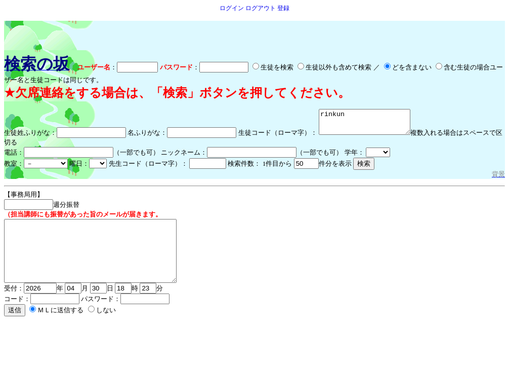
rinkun (369, 124)
